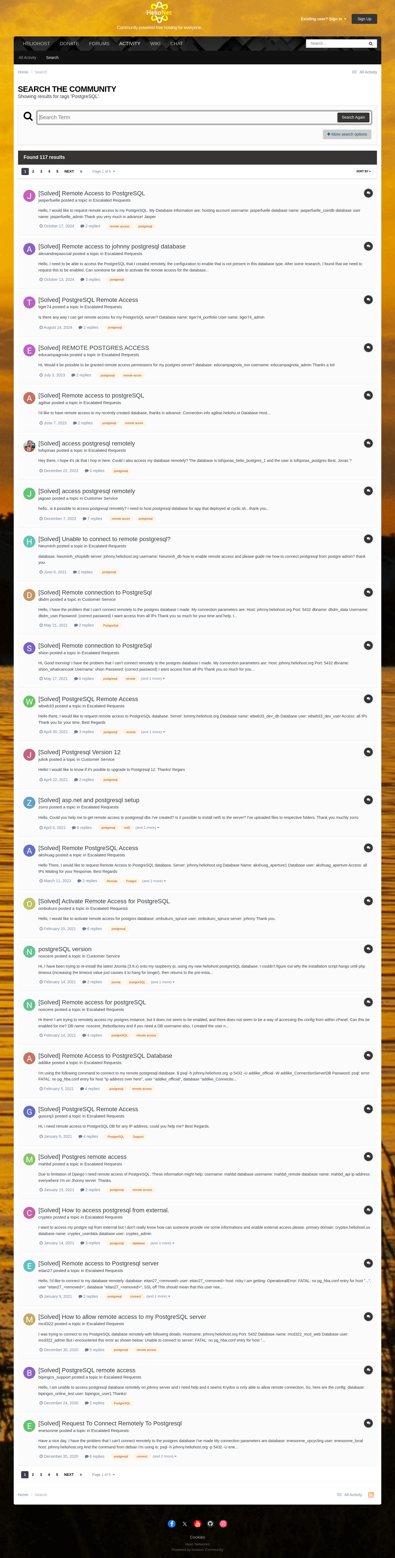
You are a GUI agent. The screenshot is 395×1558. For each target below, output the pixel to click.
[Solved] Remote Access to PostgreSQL (91, 193)
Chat (176, 43)
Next (69, 171)
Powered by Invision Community (197, 1550)
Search (52, 57)
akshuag (46, 855)
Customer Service (101, 498)
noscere (45, 956)
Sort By (363, 171)
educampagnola (53, 354)
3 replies (90, 279)
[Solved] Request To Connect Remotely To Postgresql (110, 1423)
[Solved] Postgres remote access (82, 1156)
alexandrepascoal (55, 253)
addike (44, 1062)
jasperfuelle (49, 200)
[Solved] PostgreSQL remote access (87, 1370)
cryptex (45, 1217)
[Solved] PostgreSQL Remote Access (88, 299)
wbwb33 (46, 706)
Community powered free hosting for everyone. (159, 27)
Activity (129, 46)
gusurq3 (46, 1116)
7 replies (92, 518)
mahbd (44, 1164)
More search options (347, 134)
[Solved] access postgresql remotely (86, 443)
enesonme (48, 1430)
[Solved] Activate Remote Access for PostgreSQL (104, 901)
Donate (69, 43)
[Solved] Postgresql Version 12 (79, 752)
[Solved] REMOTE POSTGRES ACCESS (93, 347)
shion (43, 652)
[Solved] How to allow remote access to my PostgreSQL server (122, 1316)
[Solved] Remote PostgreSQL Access (88, 848)
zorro (43, 807)
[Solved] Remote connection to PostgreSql (95, 592)
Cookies (197, 1537)
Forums (99, 43)
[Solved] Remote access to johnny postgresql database (112, 246)
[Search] (320, 43)
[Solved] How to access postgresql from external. (103, 1210)
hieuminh (46, 546)
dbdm (43, 599)
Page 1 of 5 (103, 171)
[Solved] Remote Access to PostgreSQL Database (105, 1055)
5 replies (95, 1350)
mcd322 (45, 1323)
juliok (43, 759)
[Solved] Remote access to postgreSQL (91, 395)
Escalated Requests (112, 200)
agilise (44, 402)
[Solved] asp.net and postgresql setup (88, 800)
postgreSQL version (65, 949)
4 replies (92, 1035)
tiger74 (44, 306)
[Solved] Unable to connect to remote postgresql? (104, 539)
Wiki (155, 43)
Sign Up (364, 19)
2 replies (90, 226)
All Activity (27, 57)
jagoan (44, 498)
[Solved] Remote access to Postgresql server (98, 1263)
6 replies (84, 678)
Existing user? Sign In (323, 19)
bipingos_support (54, 1377)
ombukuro (47, 908)
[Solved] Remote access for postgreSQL (92, 1002)
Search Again (353, 117)
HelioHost (36, 43)
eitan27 (45, 1270)
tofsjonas (46, 450)
